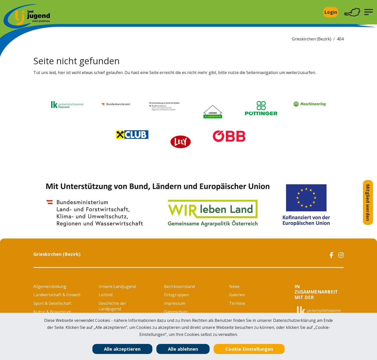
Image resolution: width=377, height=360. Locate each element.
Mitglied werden (368, 202)
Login (330, 12)
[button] (368, 12)
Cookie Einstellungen (249, 349)
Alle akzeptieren (122, 349)
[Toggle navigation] (352, 12)
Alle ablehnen (183, 349)
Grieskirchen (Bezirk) (311, 39)
